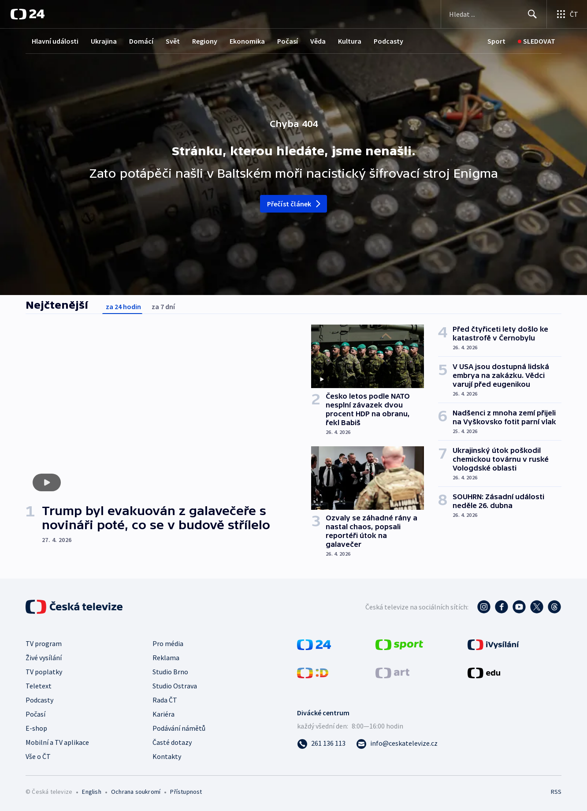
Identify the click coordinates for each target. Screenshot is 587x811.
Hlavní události (55, 41)
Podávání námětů (178, 728)
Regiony (204, 41)
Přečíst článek (294, 203)
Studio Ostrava (174, 685)
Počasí (287, 41)
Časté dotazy (172, 742)
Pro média (167, 643)
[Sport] (496, 41)
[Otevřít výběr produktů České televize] (567, 14)
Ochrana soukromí (135, 792)
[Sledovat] (536, 41)
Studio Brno (170, 671)
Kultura (349, 41)
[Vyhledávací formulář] (493, 14)
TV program (44, 643)
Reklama (165, 657)
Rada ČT (164, 699)
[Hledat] (532, 14)
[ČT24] (28, 14)
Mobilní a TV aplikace (57, 742)
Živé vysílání (44, 657)
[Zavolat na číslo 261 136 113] (321, 743)
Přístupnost (186, 792)
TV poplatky (44, 671)
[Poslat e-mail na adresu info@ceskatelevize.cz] (397, 743)
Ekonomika (247, 41)
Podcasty (388, 41)
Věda (318, 41)
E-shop (36, 728)
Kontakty (166, 756)
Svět (173, 41)
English (91, 792)
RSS (556, 792)
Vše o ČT (38, 756)
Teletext (39, 685)
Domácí (141, 41)
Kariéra (163, 714)
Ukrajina (104, 41)
